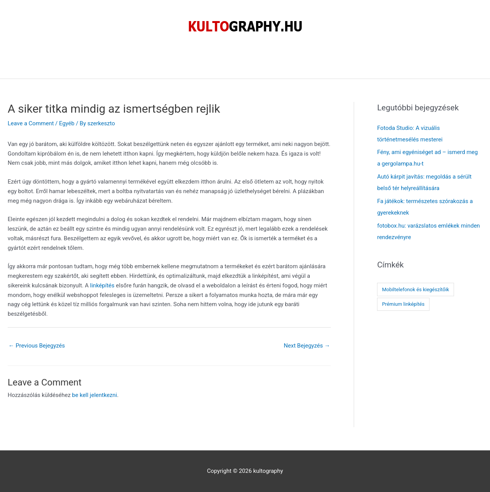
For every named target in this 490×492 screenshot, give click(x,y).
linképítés (102, 285)
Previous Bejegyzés (36, 345)
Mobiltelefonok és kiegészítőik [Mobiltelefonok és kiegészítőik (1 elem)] (415, 289)
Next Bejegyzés (307, 345)
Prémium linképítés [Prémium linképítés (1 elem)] (403, 304)
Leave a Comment (31, 123)
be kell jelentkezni (94, 395)
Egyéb (66, 123)
